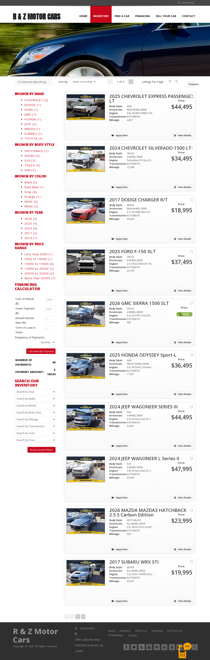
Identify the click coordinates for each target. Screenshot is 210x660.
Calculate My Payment (41, 351)
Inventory (125, 630)
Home (111, 630)
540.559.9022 (186, 3)
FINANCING (142, 16)
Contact (132, 635)
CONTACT (188, 16)
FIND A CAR (122, 16)
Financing (157, 630)
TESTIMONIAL (115, 635)
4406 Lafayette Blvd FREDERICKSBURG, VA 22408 (89, 645)
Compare (191, 84)
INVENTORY (101, 16)
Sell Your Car (174, 630)
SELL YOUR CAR (166, 16)
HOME (83, 16)
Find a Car (141, 630)
